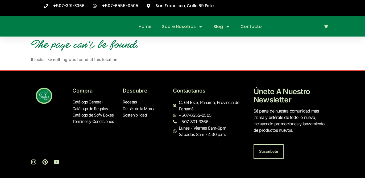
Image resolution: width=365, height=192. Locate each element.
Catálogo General (88, 102)
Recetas (130, 102)
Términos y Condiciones (94, 121)
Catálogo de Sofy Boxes (94, 115)
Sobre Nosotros (182, 26)
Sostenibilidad (135, 115)
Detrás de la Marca (140, 108)
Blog (221, 26)
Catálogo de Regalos (91, 108)
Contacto (251, 26)
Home (145, 26)
